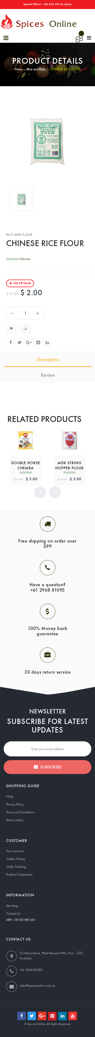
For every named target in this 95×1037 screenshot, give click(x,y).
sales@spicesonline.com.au (37, 985)
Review (48, 375)
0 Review (24, 259)
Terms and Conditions (20, 812)
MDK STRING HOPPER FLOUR (69, 465)
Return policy (14, 820)
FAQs (10, 796)
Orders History (15, 859)
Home (18, 69)
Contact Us (13, 913)
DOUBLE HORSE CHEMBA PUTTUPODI (25, 468)
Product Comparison (19, 874)
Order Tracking (16, 866)
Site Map (12, 905)
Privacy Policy (15, 804)
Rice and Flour (36, 69)
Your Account (15, 851)
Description (48, 359)
